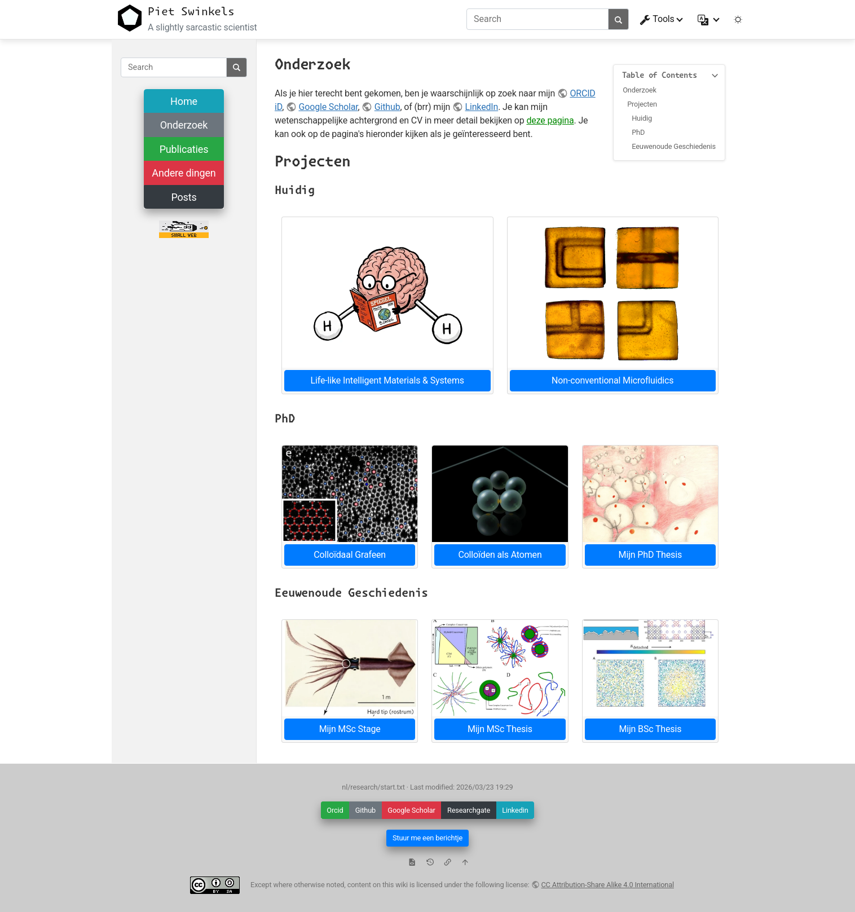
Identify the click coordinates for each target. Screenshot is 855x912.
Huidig (642, 118)
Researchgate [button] (468, 810)
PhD (638, 132)
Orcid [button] (335, 810)
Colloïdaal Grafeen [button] (350, 554)
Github (387, 107)
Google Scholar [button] (411, 810)
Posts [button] (183, 197)
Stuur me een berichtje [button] (427, 838)
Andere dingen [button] (183, 173)
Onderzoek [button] (184, 125)
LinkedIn (482, 107)
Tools (657, 19)
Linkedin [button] (515, 810)
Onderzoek (639, 90)
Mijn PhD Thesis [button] (650, 554)
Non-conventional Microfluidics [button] (612, 380)
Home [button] (183, 101)
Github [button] (365, 810)
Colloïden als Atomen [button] (499, 554)
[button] (709, 19)
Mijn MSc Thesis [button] (500, 729)
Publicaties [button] (184, 149)
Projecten (642, 104)
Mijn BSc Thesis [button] (650, 729)
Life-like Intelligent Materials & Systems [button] (387, 380)
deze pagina (550, 120)
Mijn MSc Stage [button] (350, 729)
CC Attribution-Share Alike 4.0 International (607, 884)
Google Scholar (328, 107)
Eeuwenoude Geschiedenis (674, 146)
